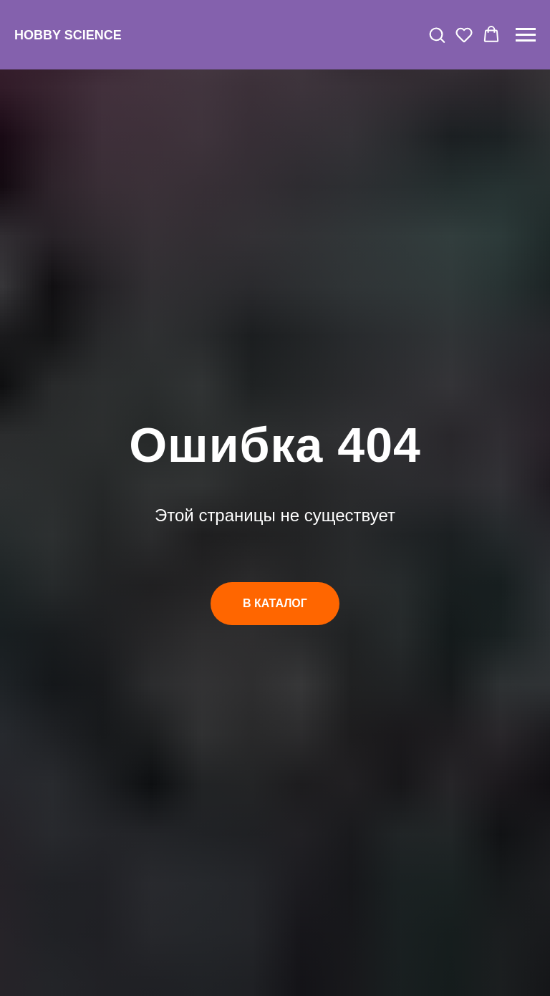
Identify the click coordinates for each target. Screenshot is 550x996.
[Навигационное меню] (526, 35)
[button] (436, 34)
